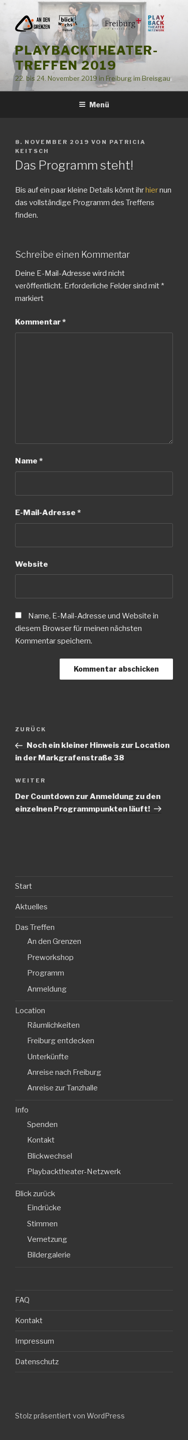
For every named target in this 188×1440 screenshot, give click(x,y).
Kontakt (41, 1140)
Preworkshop (50, 957)
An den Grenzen (54, 941)
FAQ (22, 1300)
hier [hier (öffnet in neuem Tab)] (151, 190)
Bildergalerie (49, 1254)
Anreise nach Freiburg (64, 1072)
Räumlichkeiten (53, 1025)
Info (22, 1109)
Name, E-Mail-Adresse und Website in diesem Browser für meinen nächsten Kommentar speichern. (86, 628)
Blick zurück (35, 1193)
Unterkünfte (48, 1056)
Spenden (42, 1124)
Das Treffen (35, 927)
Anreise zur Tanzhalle (62, 1087)
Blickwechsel (49, 1156)
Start (23, 886)
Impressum (34, 1341)
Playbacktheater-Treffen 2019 (86, 58)
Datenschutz (37, 1361)
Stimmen (42, 1223)
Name (29, 460)
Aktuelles (31, 906)
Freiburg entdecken (60, 1040)
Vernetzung (47, 1239)
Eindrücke (44, 1207)
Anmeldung (47, 989)
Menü (94, 104)
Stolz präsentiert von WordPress (70, 1415)
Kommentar (40, 322)
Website (31, 564)
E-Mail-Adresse (48, 512)
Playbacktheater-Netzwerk (74, 1171)
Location (30, 1010)
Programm (45, 973)
